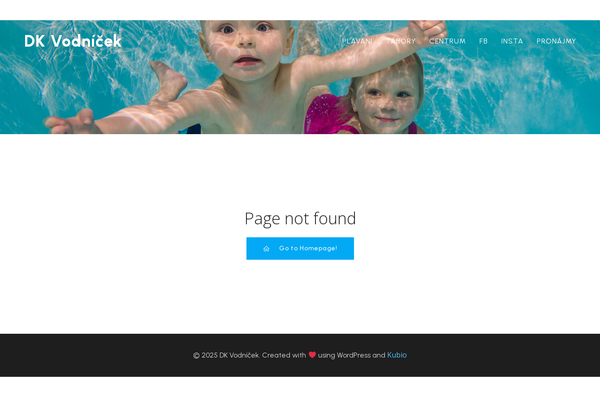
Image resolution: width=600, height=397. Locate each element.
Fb (483, 41)
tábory (401, 41)
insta (512, 41)
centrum (447, 41)
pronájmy (556, 41)
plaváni (357, 41)
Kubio (397, 355)
